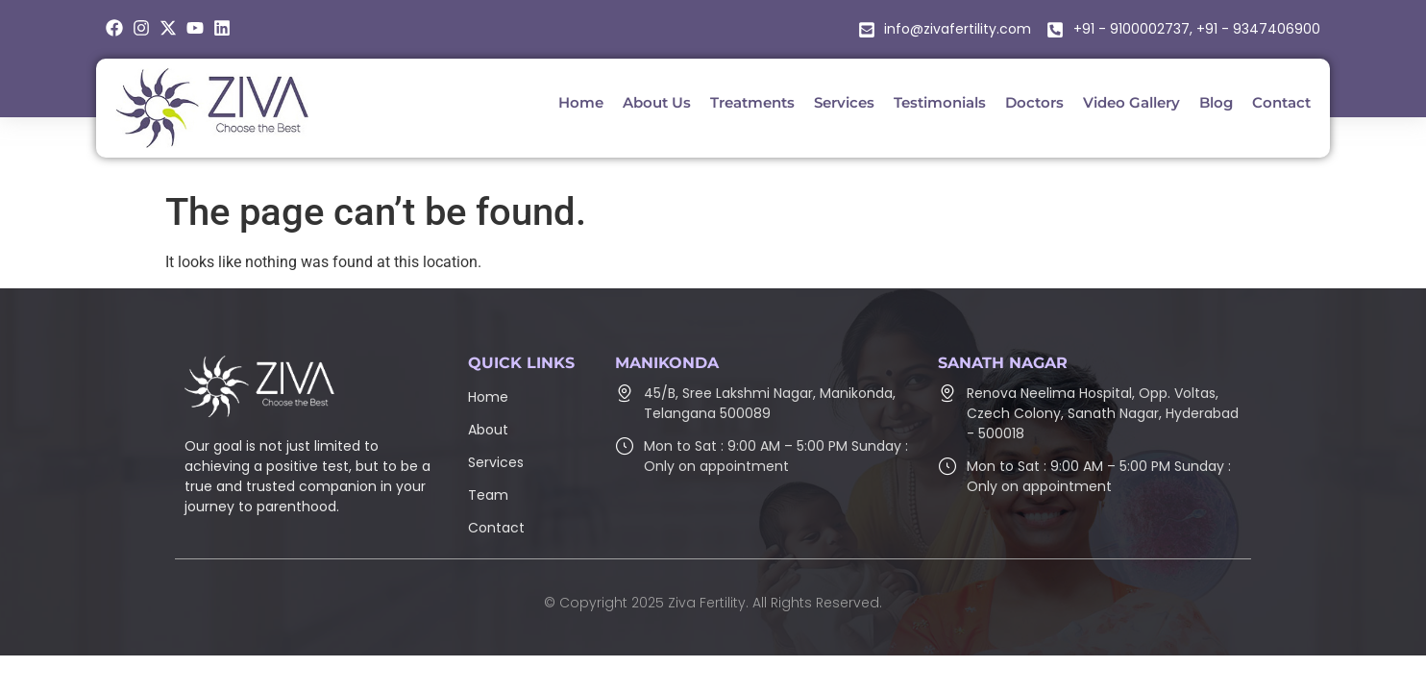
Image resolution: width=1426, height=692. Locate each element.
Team (488, 495)
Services (496, 462)
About (488, 429)
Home (488, 397)
